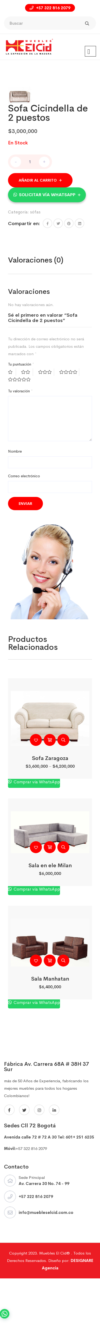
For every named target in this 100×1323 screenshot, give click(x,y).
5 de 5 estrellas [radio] (20, 424)
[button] (47, 239)
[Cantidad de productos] (30, 206)
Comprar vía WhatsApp (36, 826)
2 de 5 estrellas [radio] (27, 416)
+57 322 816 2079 (50, 7)
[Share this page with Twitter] (58, 267)
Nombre (15, 495)
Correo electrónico (24, 520)
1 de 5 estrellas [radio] (12, 416)
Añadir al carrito (38, 224)
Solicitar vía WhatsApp (47, 239)
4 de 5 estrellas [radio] (69, 416)
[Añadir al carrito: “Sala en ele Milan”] (50, 891)
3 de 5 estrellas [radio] (46, 416)
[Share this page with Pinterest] (69, 267)
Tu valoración (20, 435)
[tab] (35, 304)
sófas (35, 256)
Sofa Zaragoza (50, 802)
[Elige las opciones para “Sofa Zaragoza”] (50, 784)
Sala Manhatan (50, 1023)
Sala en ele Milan (50, 910)
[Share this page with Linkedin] (79, 267)
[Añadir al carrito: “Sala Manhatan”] (50, 1005)
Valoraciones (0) (35, 304)
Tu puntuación (21, 408)
